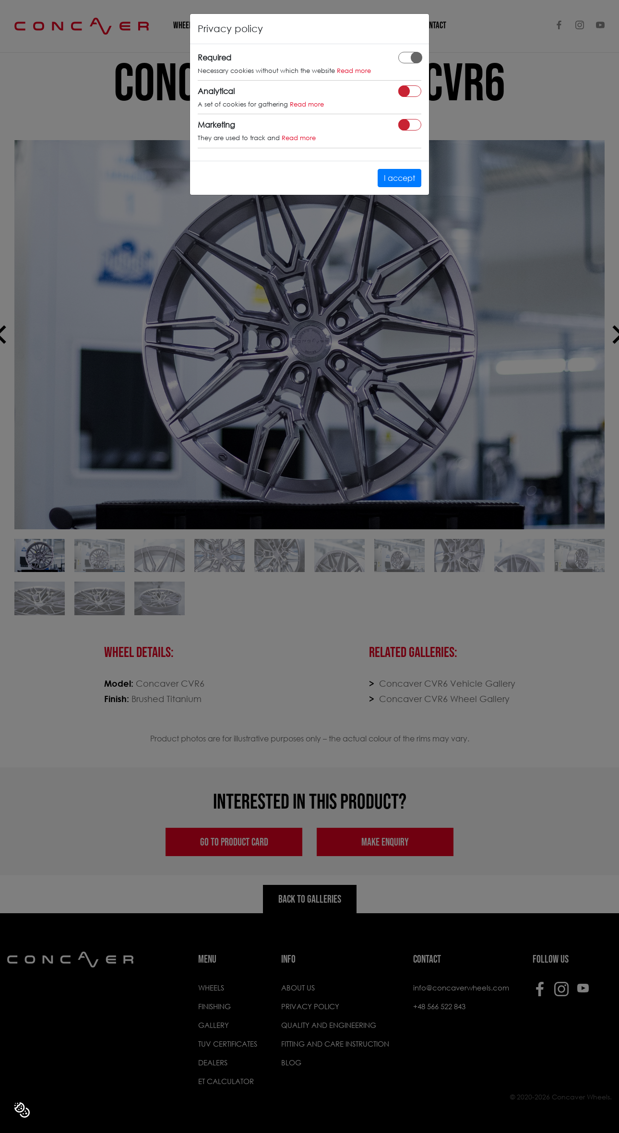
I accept (399, 178)
